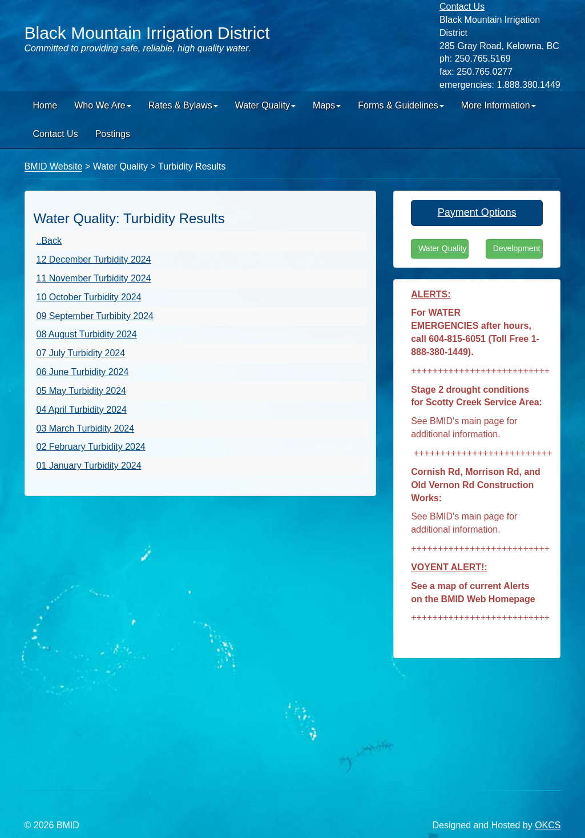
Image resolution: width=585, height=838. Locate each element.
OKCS (547, 825)
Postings (112, 134)
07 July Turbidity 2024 (81, 353)
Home (45, 105)
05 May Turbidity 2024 (81, 391)
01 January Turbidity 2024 (89, 465)
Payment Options (477, 212)
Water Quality (442, 248)
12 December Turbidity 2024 (94, 259)
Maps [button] (327, 105)
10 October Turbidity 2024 (89, 297)
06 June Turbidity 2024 (83, 372)
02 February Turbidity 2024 (91, 447)
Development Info (518, 248)
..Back (49, 240)
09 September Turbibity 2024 (95, 316)
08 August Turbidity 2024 (87, 334)
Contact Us (55, 134)
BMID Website (54, 166)
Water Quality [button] (265, 105)
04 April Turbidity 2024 (82, 409)
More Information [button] (498, 105)
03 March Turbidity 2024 (86, 428)
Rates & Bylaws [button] (183, 105)
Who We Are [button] (102, 105)
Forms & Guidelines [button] (401, 105)
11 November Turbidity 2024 (94, 278)
